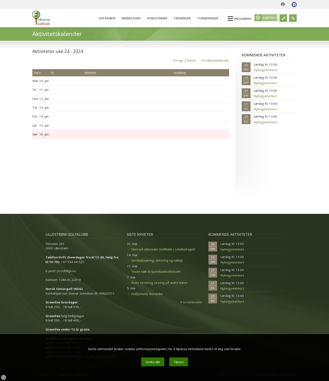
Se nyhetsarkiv (192, 302)
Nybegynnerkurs (266, 70)
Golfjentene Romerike (147, 294)
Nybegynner (155, 18)
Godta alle (152, 362)
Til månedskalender (215, 60)
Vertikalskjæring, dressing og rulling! (157, 260)
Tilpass (179, 362)
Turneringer (205, 18)
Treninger (180, 18)
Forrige (178, 60)
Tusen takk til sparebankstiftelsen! (155, 271)
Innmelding (129, 18)
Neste (191, 60)
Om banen (105, 18)
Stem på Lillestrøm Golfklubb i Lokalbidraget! (163, 249)
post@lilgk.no (66, 271)
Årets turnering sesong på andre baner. (159, 282)
